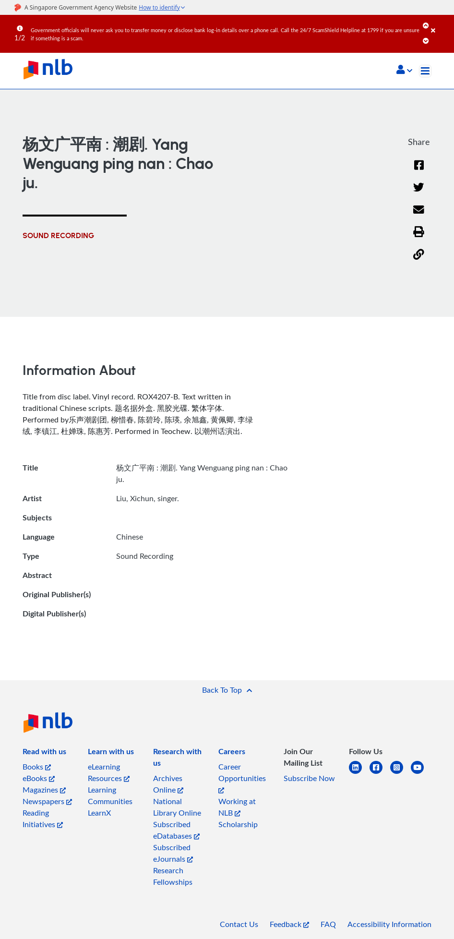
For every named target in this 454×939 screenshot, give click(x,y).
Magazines (44, 789)
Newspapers (47, 801)
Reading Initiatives (43, 818)
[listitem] (44, 753)
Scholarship (238, 824)
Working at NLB (237, 807)
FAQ (328, 924)
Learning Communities (110, 795)
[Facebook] (419, 171)
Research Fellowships (172, 876)
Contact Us (239, 924)
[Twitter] (418, 193)
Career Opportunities (242, 777)
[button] (404, 70)
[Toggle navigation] (425, 71)
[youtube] (421, 773)
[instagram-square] (400, 773)
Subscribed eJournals (173, 853)
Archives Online (168, 784)
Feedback (289, 924)
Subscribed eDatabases (176, 830)
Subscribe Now (309, 778)
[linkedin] (359, 773)
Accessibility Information (389, 924)
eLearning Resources (109, 772)
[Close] (441, 23)
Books (37, 766)
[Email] (418, 216)
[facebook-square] (380, 773)
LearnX (99, 812)
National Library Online (177, 807)
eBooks (39, 778)
